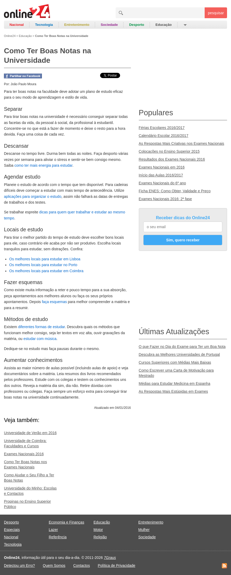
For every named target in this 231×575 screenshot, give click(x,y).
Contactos (81, 565)
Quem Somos (54, 565)
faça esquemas (54, 302)
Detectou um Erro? (19, 565)
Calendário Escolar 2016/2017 (163, 135)
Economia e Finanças (66, 522)
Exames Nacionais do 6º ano (162, 183)
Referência (58, 537)
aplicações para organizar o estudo (32, 196)
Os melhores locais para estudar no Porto (43, 265)
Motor (98, 530)
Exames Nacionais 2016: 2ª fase (165, 199)
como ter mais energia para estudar (43, 165)
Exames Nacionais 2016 (24, 454)
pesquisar (216, 13)
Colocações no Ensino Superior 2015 (169, 151)
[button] (184, 24)
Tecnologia (44, 25)
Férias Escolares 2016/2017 (162, 128)
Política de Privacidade (116, 565)
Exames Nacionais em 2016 (162, 167)
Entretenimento (76, 25)
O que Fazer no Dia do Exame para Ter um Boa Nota (182, 346)
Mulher (144, 530)
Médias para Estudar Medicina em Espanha (174, 383)
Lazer (53, 530)
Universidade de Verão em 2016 (30, 433)
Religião (100, 537)
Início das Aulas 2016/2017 (161, 175)
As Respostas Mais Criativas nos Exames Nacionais (181, 143)
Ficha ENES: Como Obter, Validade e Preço (175, 191)
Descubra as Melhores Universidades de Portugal (179, 354)
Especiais (12, 530)
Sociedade (109, 25)
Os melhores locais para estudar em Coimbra (46, 271)
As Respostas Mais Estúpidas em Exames (173, 391)
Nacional (16, 25)
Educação (163, 25)
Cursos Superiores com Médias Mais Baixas (175, 362)
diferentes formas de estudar (41, 327)
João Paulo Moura (23, 84)
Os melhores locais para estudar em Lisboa (44, 259)
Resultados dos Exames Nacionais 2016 (172, 159)
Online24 (10, 35)
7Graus (110, 557)
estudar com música (39, 339)
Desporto (136, 25)
